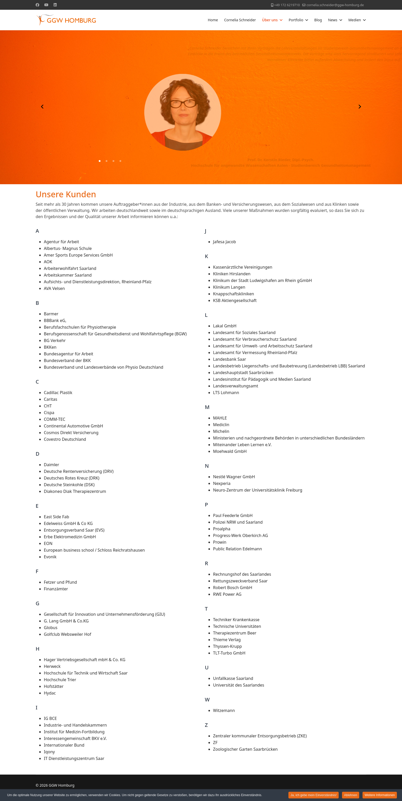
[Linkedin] (55, 4)
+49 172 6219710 (287, 5)
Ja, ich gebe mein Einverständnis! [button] (313, 795)
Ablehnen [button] (350, 795)
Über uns (270, 19)
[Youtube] (46, 4)
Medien (354, 19)
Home (213, 19)
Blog (318, 19)
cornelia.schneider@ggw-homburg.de (335, 5)
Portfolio (296, 19)
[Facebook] (37, 4)
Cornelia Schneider (240, 19)
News (332, 19)
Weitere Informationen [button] (380, 795)
